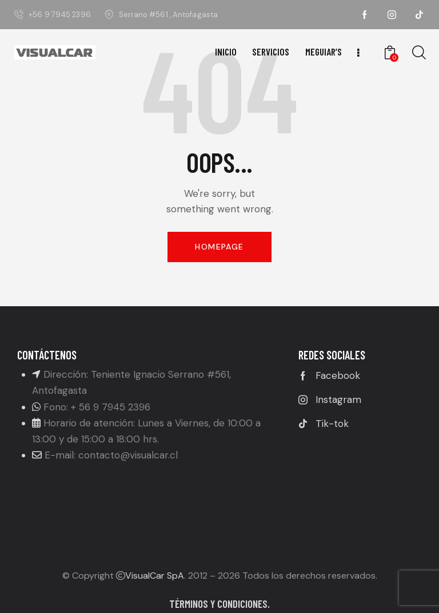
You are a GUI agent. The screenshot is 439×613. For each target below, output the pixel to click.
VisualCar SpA (154, 576)
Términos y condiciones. (219, 603)
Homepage (219, 247)
